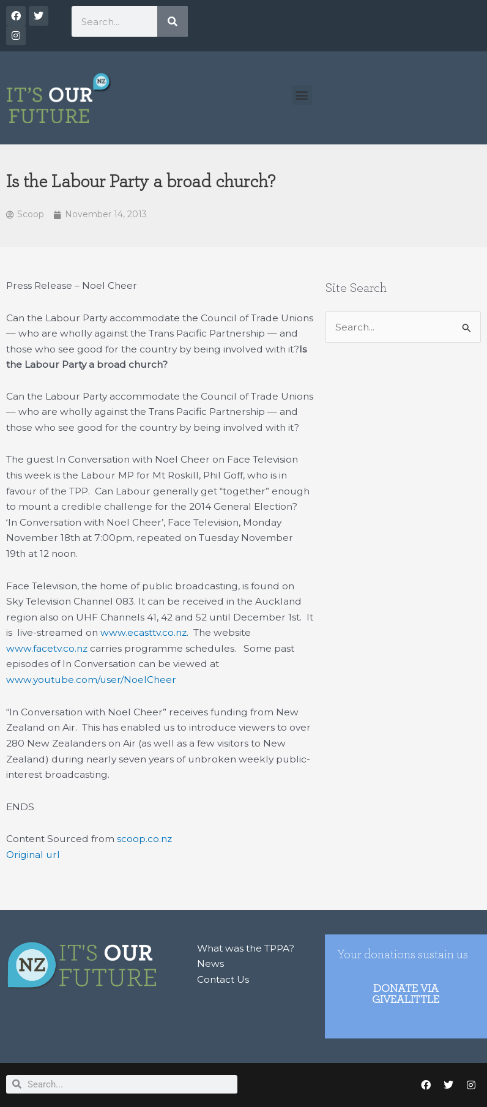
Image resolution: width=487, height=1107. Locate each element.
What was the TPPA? (245, 948)
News (210, 963)
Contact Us (223, 979)
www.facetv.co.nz (46, 648)
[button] (302, 95)
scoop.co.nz (144, 838)
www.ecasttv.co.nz (143, 632)
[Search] (172, 21)
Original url (33, 854)
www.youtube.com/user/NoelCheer (91, 679)
